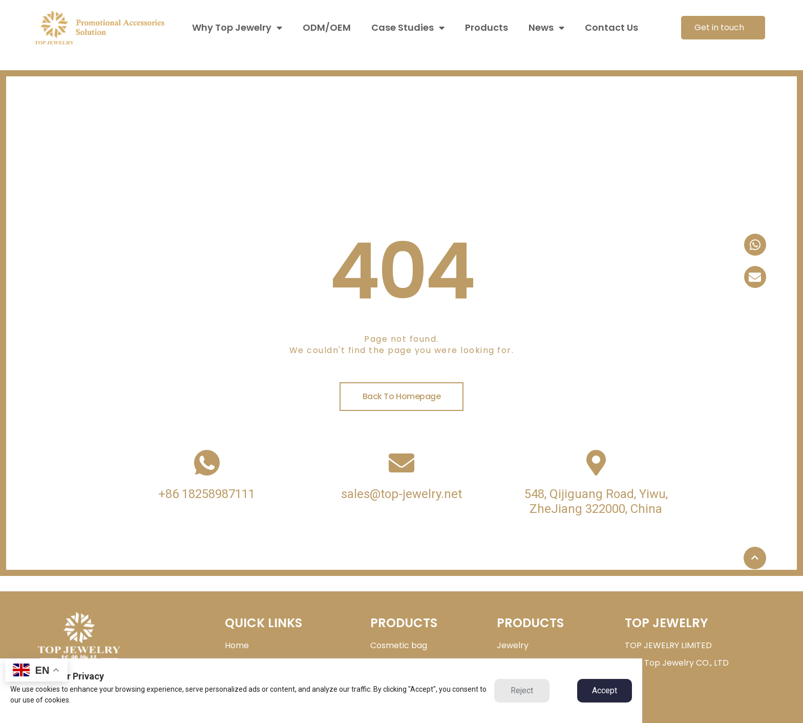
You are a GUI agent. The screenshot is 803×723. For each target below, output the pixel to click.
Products (486, 27)
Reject (522, 690)
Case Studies (408, 27)
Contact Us (611, 27)
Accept (604, 690)
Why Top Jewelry (237, 27)
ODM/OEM (327, 27)
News (546, 27)
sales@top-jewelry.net (401, 494)
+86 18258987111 (206, 494)
